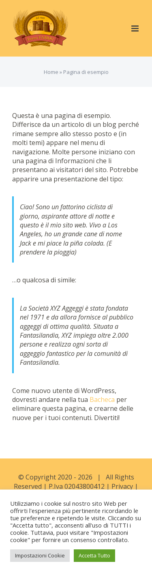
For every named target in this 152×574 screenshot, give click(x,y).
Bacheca (102, 399)
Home (51, 72)
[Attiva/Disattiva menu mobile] (135, 28)
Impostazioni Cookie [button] (40, 555)
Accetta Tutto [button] (94, 555)
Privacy (122, 486)
